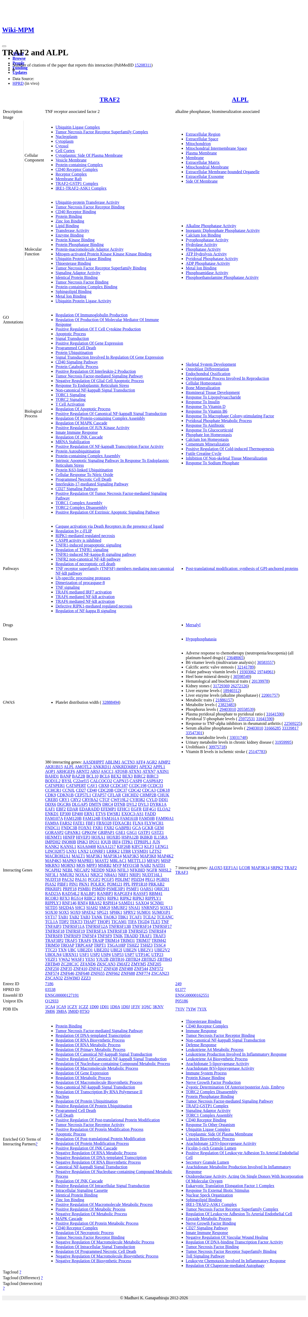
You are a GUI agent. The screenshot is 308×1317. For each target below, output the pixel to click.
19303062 (247, 672)
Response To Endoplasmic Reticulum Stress (92, 385)
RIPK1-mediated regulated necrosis (85, 535)
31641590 (274, 714)
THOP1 (103, 921)
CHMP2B (148, 795)
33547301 (194, 733)
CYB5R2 (137, 799)
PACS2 (68, 879)
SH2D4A (66, 907)
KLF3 (149, 846)
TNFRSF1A (96, 931)
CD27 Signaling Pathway (77, 488)
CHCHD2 (130, 795)
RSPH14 (110, 903)
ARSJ (95, 771)
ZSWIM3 (72, 978)
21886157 (223, 700)
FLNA (138, 823)
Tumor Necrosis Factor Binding (82, 282)
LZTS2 (155, 851)
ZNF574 (52, 973)
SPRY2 (129, 912)
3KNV (157, 1007)
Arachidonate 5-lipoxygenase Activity (217, 1063)
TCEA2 (149, 917)
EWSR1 (113, 813)
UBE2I (116, 950)
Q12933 (52, 1001)
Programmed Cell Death (76, 348)
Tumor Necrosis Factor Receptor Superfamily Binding (101, 268)
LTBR (126, 851)
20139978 (260, 681)
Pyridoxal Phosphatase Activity (212, 258)
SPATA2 (89, 912)
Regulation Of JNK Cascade (79, 437)
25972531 (246, 719)
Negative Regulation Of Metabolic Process (91, 1214)
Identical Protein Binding (77, 277)
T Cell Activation (70, 404)
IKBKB (146, 837)
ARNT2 (82, 771)
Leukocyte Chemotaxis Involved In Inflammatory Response (236, 1261)
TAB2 (74, 917)
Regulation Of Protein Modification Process (92, 1143)
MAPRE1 (85, 860)
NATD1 (158, 865)
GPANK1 (73, 832)
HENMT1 (53, 837)
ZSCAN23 (160, 973)
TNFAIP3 (53, 926)
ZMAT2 (123, 964)
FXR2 (109, 828)
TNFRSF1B (117, 931)
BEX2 (116, 776)
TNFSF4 (89, 936)
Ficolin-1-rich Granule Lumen (211, 1148)
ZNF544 (141, 968)
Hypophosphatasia (201, 639)
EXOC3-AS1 (132, 813)
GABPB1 (123, 828)
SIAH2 (92, 907)
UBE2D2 (101, 950)
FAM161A (110, 818)
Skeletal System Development (211, 364)
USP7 (129, 954)
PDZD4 (137, 879)
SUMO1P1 (161, 912)
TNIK (118, 936)
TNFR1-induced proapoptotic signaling (88, 545)
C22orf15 (81, 781)
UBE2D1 (85, 950)
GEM (159, 828)
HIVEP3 (83, 837)
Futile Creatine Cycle (203, 453)
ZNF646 (67, 973)
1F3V (135, 1007)
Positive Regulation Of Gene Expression (89, 343)
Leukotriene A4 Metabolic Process (215, 1049)
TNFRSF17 (162, 926)
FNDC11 (52, 828)
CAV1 (92, 785)
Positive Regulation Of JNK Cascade (86, 1148)
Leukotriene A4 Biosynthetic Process (217, 1059)
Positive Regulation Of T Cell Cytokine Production (98, 329)
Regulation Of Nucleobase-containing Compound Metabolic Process (113, 1063)
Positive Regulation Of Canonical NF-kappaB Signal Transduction (111, 413)
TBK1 (123, 917)
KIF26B (123, 846)
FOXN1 (85, 828)
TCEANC (165, 917)
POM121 (114, 884)
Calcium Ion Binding (203, 235)
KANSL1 (68, 846)
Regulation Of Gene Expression (82, 1073)
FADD (150, 813)
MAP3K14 (112, 856)
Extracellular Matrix (203, 162)
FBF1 (90, 823)
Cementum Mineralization (208, 444)
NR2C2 (96, 875)
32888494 (110, 702)
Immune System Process (206, 1073)
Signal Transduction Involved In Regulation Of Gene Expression (110, 357)
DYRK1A (158, 804)
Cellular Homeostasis (203, 383)
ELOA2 (163, 809)
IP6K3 (82, 842)
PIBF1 (62, 884)
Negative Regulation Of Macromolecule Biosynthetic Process (107, 1256)
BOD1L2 (53, 781)
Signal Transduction (72, 338)
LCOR (244, 867)
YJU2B (102, 959)
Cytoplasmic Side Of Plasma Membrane (89, 155)
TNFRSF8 (54, 936)
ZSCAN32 (54, 978)
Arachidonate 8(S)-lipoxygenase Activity (220, 1068)
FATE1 (79, 823)
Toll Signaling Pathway (205, 1256)
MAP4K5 (53, 860)
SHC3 (80, 907)
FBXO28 (104, 823)
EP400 (77, 813)
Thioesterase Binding (73, 263)
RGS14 (77, 898)
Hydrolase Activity (201, 244)
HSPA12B (130, 837)
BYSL (66, 781)
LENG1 (162, 846)
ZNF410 (80, 968)
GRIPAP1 (106, 832)
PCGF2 (94, 879)
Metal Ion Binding (71, 296)
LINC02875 (55, 851)
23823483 (226, 704)
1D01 (104, 1007)
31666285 (272, 728)
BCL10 (92, 776)
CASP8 (136, 781)
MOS (80, 865)
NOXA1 (82, 875)
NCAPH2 (53, 870)
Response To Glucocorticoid (209, 430)
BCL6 (105, 776)
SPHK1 (115, 912)
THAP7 (89, 921)
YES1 (90, 959)
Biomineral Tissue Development (213, 392)
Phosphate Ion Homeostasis (209, 434)
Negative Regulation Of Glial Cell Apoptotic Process (100, 380)
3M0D (73, 1011)
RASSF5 (140, 893)
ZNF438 (111, 968)
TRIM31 (127, 940)
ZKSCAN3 (106, 964)
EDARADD (89, 809)
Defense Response (201, 1045)
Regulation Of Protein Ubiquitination (87, 1101)
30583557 (265, 662)
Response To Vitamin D (205, 406)
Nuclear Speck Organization (209, 1195)
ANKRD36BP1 (125, 767)
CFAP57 (99, 795)
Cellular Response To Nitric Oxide (84, 474)
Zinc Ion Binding (70, 221)
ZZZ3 (86, 978)
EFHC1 (123, 809)
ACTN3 (128, 762)
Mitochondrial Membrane (207, 167)
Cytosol (62, 146)
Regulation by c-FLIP (74, 531)
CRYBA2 (90, 799)
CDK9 (50, 795)
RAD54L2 (70, 893)
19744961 (265, 672)
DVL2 (131, 804)
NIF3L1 (52, 875)
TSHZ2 (133, 945)
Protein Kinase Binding (75, 240)
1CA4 (50, 1007)
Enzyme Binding (70, 235)
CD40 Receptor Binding (76, 211)
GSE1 (121, 832)
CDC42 (134, 790)
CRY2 (76, 799)
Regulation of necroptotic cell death (85, 564)
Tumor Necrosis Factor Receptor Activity (90, 1124)
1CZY (72, 1007)
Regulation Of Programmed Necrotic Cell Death (96, 1251)
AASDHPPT (93, 762)
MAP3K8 (148, 856)
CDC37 (121, 790)
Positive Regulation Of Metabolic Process (90, 1209)
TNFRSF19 (75, 931)
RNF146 (69, 903)
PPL (126, 884)
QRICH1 (161, 889)
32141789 (245, 667)
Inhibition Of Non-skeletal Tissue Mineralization (226, 458)
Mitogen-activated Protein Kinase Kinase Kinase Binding (103, 254)
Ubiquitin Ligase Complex (78, 127)
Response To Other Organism (210, 1124)
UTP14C (142, 954)
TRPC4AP (84, 945)
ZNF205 (154, 964)
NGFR (151, 870)
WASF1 (77, 959)
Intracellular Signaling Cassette (82, 1190)
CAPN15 (121, 781)
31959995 (283, 742)
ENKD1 (52, 813)
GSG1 (132, 832)
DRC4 (107, 804)
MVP (117, 865)
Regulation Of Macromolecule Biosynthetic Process (99, 1082)
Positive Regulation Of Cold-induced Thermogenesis (230, 449)
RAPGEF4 (123, 893)
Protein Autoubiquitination (78, 451)
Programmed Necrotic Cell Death (84, 479)
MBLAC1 (118, 860)
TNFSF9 (104, 936)
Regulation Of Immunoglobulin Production (92, 315)
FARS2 (66, 823)
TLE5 (155, 921)
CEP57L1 (83, 795)
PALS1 (81, 879)
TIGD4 (144, 921)
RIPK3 (138, 898)
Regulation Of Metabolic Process (83, 1077)
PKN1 (84, 884)
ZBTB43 (164, 959)
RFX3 (64, 898)
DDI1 (163, 799)
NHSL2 (164, 870)
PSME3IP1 (116, 889)
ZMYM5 (138, 964)
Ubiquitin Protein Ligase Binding (83, 258)
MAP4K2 (165, 856)
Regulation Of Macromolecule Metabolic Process (97, 1068)
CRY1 (64, 799)
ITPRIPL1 (142, 842)
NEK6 (111, 870)
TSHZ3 (146, 945)
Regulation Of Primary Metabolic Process (90, 1049)
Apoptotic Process (71, 334)
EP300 (65, 813)
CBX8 (103, 785)
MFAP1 (153, 860)
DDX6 (50, 804)
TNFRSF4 (157, 931)
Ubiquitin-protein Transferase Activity (87, 202)
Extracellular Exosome (205, 176)
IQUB (106, 842)
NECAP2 (82, 870)
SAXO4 (142, 903)
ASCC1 (107, 771)
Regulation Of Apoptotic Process (83, 409)
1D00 (94, 1007)
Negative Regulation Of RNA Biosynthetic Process (98, 1162)
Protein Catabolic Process (77, 366)
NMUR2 (66, 875)
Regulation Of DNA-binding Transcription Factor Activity (234, 1242)
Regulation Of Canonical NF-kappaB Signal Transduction (104, 1054)
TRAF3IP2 (54, 940)
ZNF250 (52, 968)
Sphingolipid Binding (73, 291)
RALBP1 (88, 893)
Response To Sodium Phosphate (212, 463)
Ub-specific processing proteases (83, 578)
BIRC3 (152, 776)
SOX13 (166, 907)
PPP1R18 (139, 884)
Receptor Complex (71, 174)
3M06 (50, 1011)
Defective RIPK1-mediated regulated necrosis (94, 606)
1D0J (125, 1007)
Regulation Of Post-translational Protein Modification (100, 1138)
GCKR (147, 828)
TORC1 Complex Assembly (79, 503)
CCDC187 (119, 785)
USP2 (95, 954)
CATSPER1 (55, 785)
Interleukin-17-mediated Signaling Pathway (92, 484)
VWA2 (64, 959)
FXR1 (98, 828)
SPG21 (102, 912)
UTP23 (157, 954)
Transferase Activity (72, 230)
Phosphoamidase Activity (207, 272)
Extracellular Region (203, 134)
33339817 (290, 728)
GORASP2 (54, 832)
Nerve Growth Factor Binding (211, 1223)
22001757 (269, 695)
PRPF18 (70, 889)
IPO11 (94, 842)
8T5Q (84, 1011)
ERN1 (89, 813)
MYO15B (130, 865)
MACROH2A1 (58, 856)
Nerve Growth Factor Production (213, 1082)
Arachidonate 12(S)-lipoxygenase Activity (221, 1143)
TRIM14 (112, 940)
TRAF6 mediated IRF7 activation (84, 592)
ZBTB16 (117, 959)
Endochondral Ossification (208, 373)
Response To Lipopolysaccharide (213, 397)
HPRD (18, 83)
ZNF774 (143, 973)
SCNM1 (157, 903)
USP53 (118, 954)
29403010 (227, 709)
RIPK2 (125, 898)
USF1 (84, 954)
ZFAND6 (88, 964)
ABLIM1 (113, 762)
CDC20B (106, 790)
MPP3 (92, 865)
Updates (20, 72)
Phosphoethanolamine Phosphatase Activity (222, 277)
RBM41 (156, 893)
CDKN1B (65, 795)
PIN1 (73, 884)
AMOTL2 (83, 767)
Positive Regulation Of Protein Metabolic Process (97, 1223)
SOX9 (75, 912)
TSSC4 (159, 945)
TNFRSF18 (55, 931)
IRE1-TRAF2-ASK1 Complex (81, 188)
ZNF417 (96, 968)
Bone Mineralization (203, 388)
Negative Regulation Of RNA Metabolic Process (96, 1153)
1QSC (146, 1007)
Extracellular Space (202, 139)
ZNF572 (156, 968)
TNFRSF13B (120, 926)
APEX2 (145, 767)
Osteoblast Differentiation (207, 369)
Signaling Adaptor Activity (78, 272)
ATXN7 (149, 771)
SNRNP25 (150, 907)
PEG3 (150, 879)
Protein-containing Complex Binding (86, 287)
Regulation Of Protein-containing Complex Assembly (100, 418)
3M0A (61, 1011)
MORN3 (68, 865)
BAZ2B (78, 776)
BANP (65, 776)
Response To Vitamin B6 (206, 411)
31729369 (221, 686)
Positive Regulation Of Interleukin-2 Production (96, 371)
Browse (19, 58)
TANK (96, 917)
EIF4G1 (149, 809)
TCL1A (51, 921)
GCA (136, 828)
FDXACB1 (122, 823)
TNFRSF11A (73, 926)
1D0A (115, 1007)
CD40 (92, 790)
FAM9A (52, 823)
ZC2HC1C (70, 964)
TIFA (132, 921)
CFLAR (114, 795)
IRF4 (116, 842)
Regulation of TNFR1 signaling (82, 550)
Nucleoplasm (66, 136)
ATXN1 (135, 771)
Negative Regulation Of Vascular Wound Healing (227, 1237)
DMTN (95, 804)
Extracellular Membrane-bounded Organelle (223, 172)
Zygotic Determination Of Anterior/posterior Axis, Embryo (235, 1087)
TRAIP (98, 940)
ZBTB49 (52, 964)
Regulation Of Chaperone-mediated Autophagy (225, 1265)
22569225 (292, 723)
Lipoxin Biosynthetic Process (210, 1138)
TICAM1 (119, 921)
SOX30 (51, 912)
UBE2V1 (145, 950)
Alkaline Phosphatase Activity (211, 226)
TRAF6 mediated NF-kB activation (85, 596)
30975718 (217, 747)
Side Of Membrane (202, 181)
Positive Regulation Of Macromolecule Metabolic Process (104, 1204)
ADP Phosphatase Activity (208, 263)
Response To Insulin (203, 402)
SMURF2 (119, 907)
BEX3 (127, 776)
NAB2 (145, 865)
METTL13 (137, 860)
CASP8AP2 (153, 781)
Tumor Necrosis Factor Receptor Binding (90, 207)
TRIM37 (143, 940)
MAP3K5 (131, 856)
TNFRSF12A (96, 926)
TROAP (67, 945)
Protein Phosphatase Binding (80, 244)
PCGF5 (108, 879)
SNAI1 (134, 907)
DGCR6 (64, 804)
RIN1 (101, 898)
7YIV (180, 1009)
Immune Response (201, 1031)
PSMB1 (84, 889)
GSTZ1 (157, 832)
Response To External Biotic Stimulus (217, 1190)
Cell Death (64, 1115)
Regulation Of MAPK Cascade (81, 423)
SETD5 (51, 907)
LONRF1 (97, 851)
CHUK (163, 795)
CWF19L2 (119, 799)
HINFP (69, 837)
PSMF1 (132, 889)
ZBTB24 (132, 959)
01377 (180, 989)
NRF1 (123, 875)
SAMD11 (127, 903)
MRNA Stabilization (73, 442)
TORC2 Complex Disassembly (81, 507)
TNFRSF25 (138, 931)
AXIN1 (162, 771)
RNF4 (83, 903)
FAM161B (129, 818)
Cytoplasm (64, 141)
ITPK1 (127, 842)
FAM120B (73, 818)
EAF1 (50, 809)
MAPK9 (69, 860)
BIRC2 (139, 776)
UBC (72, 950)
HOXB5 (113, 837)
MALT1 (78, 856)
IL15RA (160, 837)
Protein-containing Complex (79, 165)
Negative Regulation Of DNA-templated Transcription (101, 1157)
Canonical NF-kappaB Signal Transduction (91, 1167)
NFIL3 (123, 870)
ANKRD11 (102, 767)
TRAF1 (145, 936)
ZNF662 (113, 973)
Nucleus (62, 1096)
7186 (49, 984)
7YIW (191, 1009)
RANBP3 (105, 893)
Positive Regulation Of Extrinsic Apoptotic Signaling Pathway (108, 512)
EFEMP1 (108, 809)
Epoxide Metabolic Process (208, 1218)
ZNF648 (82, 973)
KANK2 (52, 846)
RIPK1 (113, 898)
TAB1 (63, 917)
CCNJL (68, 790)
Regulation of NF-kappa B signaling (86, 611)
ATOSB (120, 771)
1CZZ (83, 1007)
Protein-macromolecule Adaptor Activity (90, 249)
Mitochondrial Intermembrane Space (216, 148)
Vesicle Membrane (71, 160)
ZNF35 (66, 968)
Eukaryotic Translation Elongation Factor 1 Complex (230, 1185)
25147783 (257, 751)
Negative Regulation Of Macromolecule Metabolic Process (105, 1242)
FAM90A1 (165, 818)
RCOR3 (52, 898)
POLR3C (98, 884)
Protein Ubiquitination (74, 352)
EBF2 (61, 809)
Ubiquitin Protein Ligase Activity (83, 301)
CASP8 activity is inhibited (78, 540)
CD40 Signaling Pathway (77, 362)
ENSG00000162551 (192, 995)
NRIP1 (135, 875)
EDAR (72, 809)
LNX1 (71, 851)
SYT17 (51, 917)
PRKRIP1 (53, 889)
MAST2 (101, 860)
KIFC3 (137, 846)
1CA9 (61, 1007)
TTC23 (51, 950)
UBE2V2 (162, 950)
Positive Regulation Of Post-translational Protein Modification (108, 1120)
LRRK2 (113, 851)
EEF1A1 (231, 867)
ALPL (240, 99)
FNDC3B (69, 828)
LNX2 (83, 851)
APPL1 (159, 767)
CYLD (152, 799)
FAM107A (54, 818)
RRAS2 (95, 903)
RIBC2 (90, 898)
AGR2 (151, 762)
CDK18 (163, 790)
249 (178, 984)
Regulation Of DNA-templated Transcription (93, 1035)
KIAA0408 (86, 846)
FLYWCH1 (154, 823)
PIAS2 (50, 884)
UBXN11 (70, 954)
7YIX (202, 1009)
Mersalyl (193, 625)
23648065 (235, 658)
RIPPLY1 (153, 898)
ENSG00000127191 (62, 995)
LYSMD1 (140, 851)
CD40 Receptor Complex (77, 169)
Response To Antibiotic (205, 425)
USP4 (105, 954)
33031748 (238, 737)
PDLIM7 (122, 879)
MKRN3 (52, 865)
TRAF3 (159, 936)
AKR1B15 (54, 767)
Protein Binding (69, 216)
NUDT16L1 (152, 875)
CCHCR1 (53, 790)
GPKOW (89, 832)
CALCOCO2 (101, 781)
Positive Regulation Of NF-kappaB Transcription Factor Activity (110, 446)
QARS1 (146, 889)
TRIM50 (52, 945)
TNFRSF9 (72, 936)
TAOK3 (110, 917)
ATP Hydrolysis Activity (206, 254)
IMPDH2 (53, 842)
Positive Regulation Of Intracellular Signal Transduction (103, 1185)
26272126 (239, 686)
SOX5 (64, 912)
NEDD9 (97, 870)
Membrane (195, 157)
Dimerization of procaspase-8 (80, 582)
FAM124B (91, 818)
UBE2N (130, 950)
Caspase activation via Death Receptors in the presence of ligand (110, 526)
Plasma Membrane (201, 153)
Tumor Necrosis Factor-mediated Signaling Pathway (99, 376)
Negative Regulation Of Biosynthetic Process (93, 1261)
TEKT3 (76, 921)
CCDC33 (155, 785)
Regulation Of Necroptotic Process (85, 1232)
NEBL (67, 870)
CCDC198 (138, 785)
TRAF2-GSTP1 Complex (77, 183)
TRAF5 (71, 940)
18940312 (231, 690)
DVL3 (143, 804)
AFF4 (140, 762)
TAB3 (85, 917)
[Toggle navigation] (4, 46)
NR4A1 (110, 875)
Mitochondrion (198, 143)
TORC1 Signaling (71, 395)
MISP (166, 860)
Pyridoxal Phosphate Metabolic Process (219, 420)
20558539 (245, 709)
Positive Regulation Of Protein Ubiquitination (94, 1106)
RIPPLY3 (53, 903)
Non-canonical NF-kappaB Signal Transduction (95, 390)
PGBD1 (162, 879)
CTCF (104, 799)
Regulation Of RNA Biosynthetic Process (90, 1040)
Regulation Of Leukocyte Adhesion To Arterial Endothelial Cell (239, 1214)
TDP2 (64, 921)
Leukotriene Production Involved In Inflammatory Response (236, 1054)
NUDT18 (53, 879)
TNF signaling (68, 587)
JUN (156, 842)
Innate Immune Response (77, 432)
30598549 (241, 676)
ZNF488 (126, 968)
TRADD (131, 936)
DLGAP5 (80, 804)
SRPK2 (277, 867)
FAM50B (147, 818)
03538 (50, 989)
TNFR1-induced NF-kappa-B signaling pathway (96, 554)
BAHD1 (52, 776)
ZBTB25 (148, 959)
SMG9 (104, 907)
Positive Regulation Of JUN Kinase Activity (93, 427)
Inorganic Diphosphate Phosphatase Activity (223, 230)
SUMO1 (144, 912)
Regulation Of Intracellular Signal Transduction (95, 1246)
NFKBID (137, 870)
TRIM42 (159, 940)
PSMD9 (99, 889)
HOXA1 (98, 837)
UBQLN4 (53, 954)
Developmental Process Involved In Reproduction (227, 378)
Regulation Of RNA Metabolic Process (88, 1045)
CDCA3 (149, 790)
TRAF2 (110, 99)
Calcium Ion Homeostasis (207, 439)
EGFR (136, 809)
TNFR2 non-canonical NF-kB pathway (88, 559)
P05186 (181, 1001)
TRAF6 (84, 940)
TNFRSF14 (141, 926)
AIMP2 (164, 762)
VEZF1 (51, 959)
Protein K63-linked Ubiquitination (84, 470)
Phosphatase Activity (203, 249)
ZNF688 (128, 973)
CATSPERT (76, 785)
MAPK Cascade (69, 1218)
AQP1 (50, 771)
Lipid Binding (67, 226)
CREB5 (51, 799)
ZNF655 (98, 973)
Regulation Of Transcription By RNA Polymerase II (99, 1092)
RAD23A (53, 893)
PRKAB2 (156, 884)
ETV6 (101, 813)
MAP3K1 (94, 856)
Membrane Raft (69, 179)
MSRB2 (105, 865)
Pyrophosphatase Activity (207, 240)
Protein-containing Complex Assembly (88, 456)
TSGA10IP (116, 945)
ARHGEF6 (65, 771)
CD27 (81, 790)
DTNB (119, 804)
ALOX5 (215, 867)
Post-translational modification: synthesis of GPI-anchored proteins (242, 568)
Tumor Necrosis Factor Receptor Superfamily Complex (102, 132)
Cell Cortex (65, 150)
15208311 (143, 65)
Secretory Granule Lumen (207, 1162)
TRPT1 (100, 945)
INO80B (68, 842)
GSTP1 (144, 832)
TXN (62, 950)
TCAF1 (135, 917)
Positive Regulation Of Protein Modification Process (99, 1129)
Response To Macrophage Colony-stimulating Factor (230, 416)
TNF (165, 921)
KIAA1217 (106, 846)
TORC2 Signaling (71, 399)
